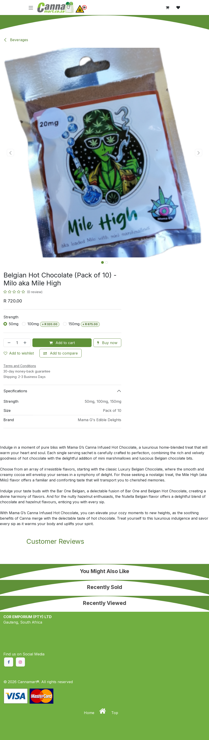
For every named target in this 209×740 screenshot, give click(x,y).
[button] (10, 152)
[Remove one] (8, 343)
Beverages (15, 40)
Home (89, 712)
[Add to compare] (60, 353)
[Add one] (25, 343)
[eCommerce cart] (167, 7)
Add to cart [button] (62, 342)
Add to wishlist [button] (19, 353)
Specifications (15, 391)
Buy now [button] (107, 342)
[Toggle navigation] (30, 7)
